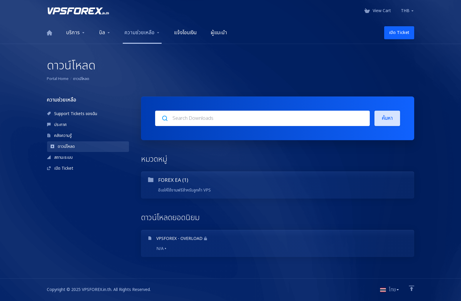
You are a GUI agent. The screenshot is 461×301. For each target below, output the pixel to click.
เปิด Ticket (60, 168)
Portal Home (58, 79)
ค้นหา (387, 118)
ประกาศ (57, 125)
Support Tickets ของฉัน (72, 114)
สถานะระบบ (60, 157)
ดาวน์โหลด (63, 146)
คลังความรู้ (59, 135)
